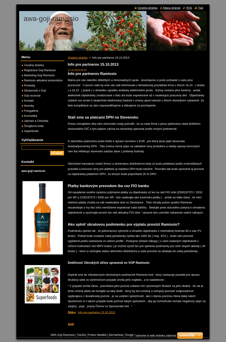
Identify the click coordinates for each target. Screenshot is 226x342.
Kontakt (29, 100)
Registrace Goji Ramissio (40, 70)
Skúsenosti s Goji (35, 90)
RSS (189, 7)
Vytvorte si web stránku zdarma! (156, 335)
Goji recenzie (32, 95)
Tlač (200, 7)
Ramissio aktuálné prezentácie (43, 80)
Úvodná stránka (78, 57)
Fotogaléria (31, 110)
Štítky (71, 312)
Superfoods (31, 131)
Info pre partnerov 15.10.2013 (96, 312)
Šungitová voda (33, 126)
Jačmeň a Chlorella (36, 121)
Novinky (29, 105)
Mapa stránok (172, 7)
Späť (71, 324)
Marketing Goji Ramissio (39, 75)
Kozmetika (30, 115)
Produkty (29, 85)
